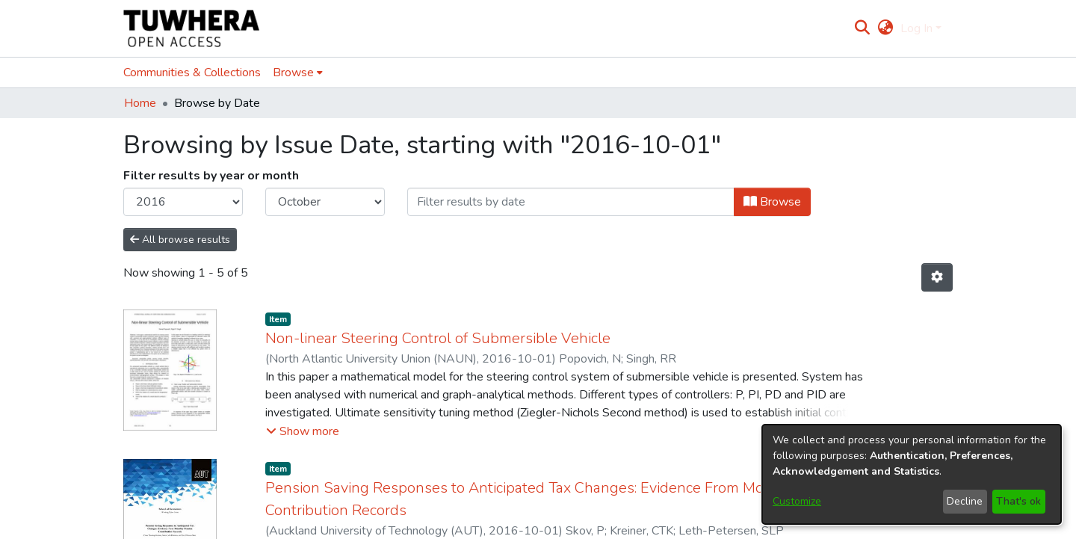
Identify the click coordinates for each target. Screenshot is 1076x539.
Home (140, 103)
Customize (797, 501)
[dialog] (911, 474)
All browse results (180, 239)
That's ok (1018, 501)
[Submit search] (862, 28)
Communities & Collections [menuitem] (192, 72)
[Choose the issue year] (183, 202)
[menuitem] (885, 28)
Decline (965, 501)
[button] (302, 413)
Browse (772, 202)
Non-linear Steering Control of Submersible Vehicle (437, 320)
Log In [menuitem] (916, 28)
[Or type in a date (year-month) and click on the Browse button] (571, 202)
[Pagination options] (937, 277)
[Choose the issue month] (325, 202)
